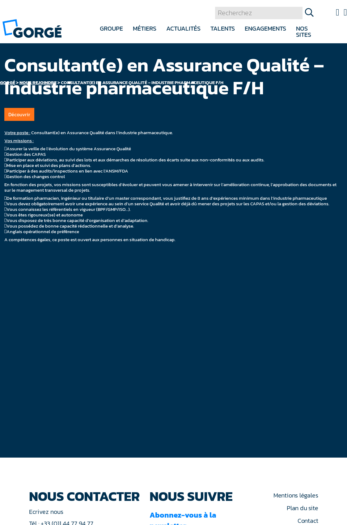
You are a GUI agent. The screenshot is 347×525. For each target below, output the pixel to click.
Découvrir (19, 114)
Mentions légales (295, 495)
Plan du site (302, 508)
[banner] (31, 28)
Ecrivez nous (47, 511)
